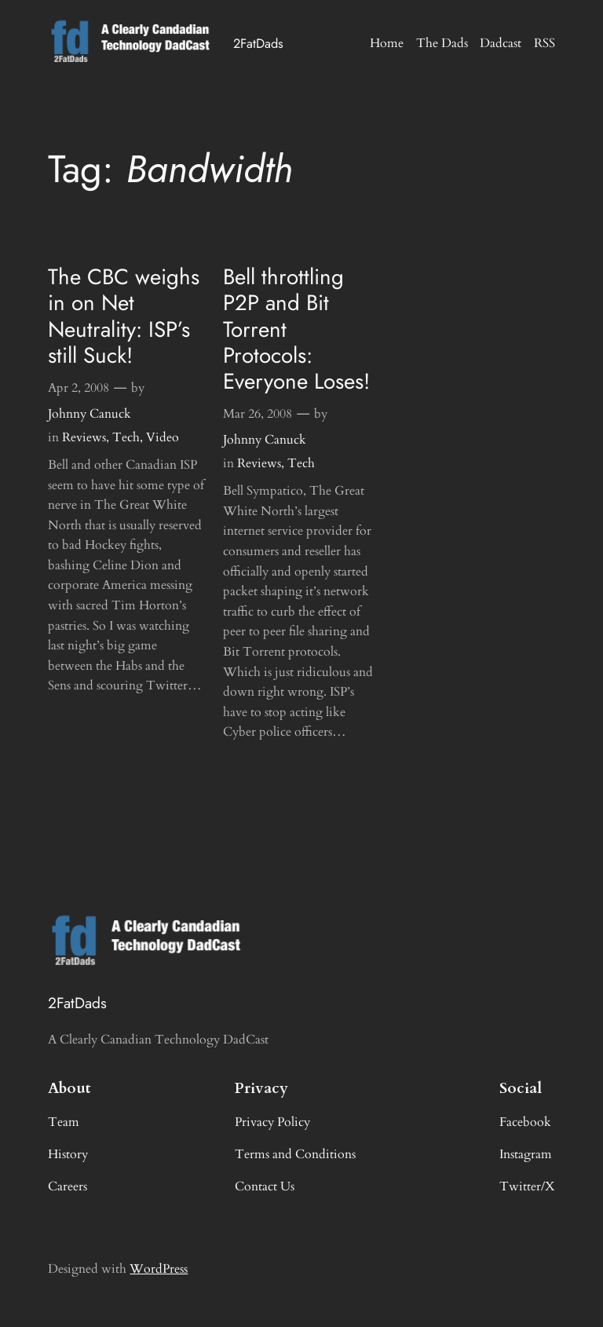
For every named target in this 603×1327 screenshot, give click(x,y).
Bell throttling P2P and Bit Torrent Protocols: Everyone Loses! (296, 329)
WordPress (159, 1269)
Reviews (84, 437)
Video (162, 437)
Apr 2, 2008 (78, 388)
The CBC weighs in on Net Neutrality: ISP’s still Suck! (123, 316)
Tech (126, 437)
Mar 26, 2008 (257, 413)
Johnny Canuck (89, 413)
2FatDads (258, 43)
